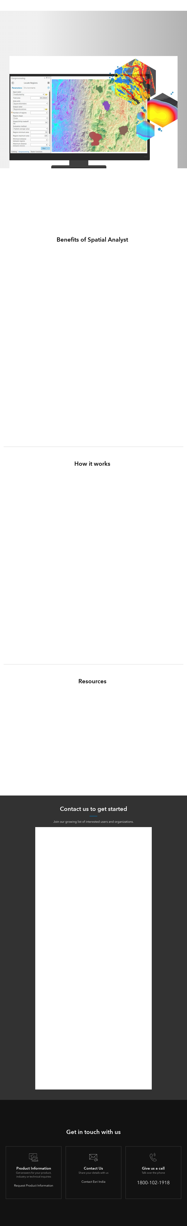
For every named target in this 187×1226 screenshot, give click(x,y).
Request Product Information (33, 1185)
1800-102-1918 (153, 1182)
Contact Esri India (93, 1181)
